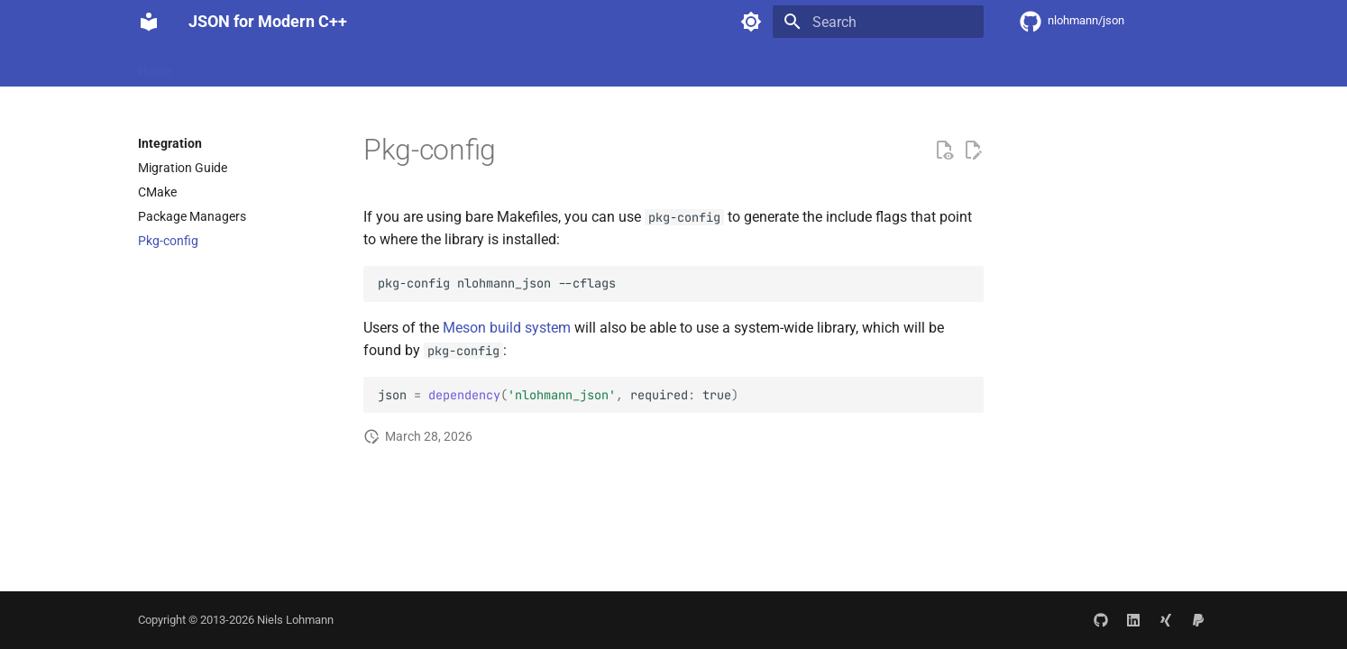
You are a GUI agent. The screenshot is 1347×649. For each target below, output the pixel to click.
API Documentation (402, 66)
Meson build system (507, 327)
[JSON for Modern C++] (149, 22)
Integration (295, 66)
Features (218, 66)
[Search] (878, 21)
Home (154, 66)
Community (511, 66)
